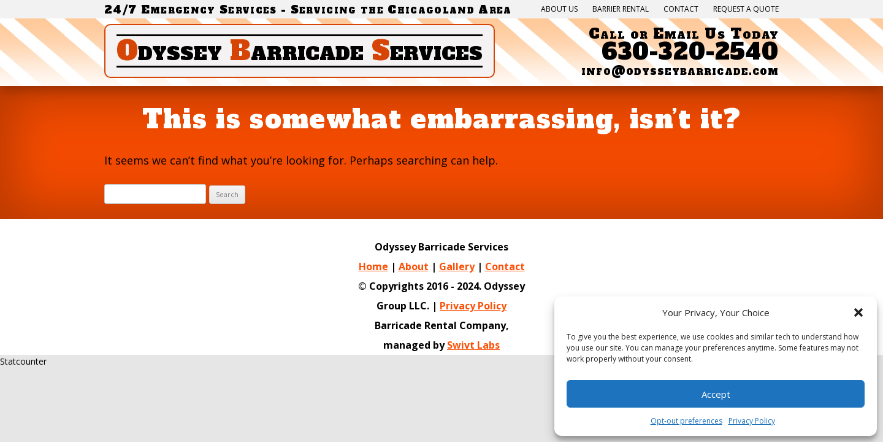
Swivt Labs (473, 345)
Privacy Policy (473, 305)
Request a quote (746, 9)
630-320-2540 (690, 52)
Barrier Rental (620, 9)
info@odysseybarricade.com (680, 70)
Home (373, 266)
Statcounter (23, 361)
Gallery (457, 266)
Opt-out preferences (686, 421)
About (414, 266)
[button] (858, 312)
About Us (559, 9)
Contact (680, 9)
